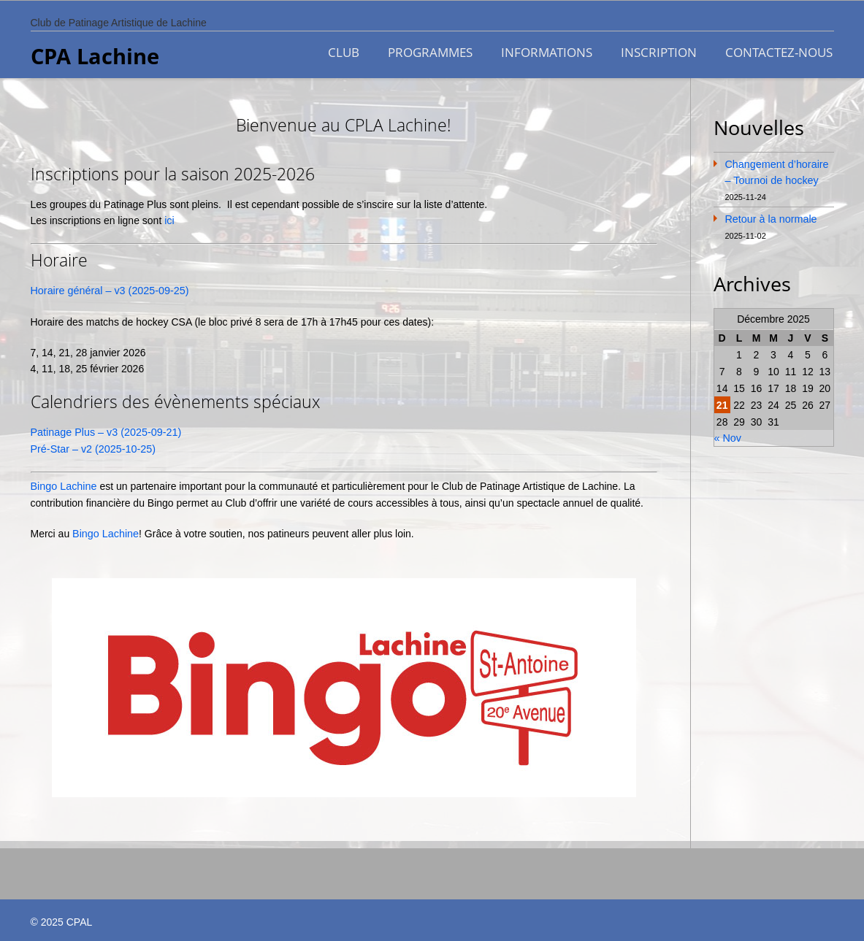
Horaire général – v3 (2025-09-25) (108, 289)
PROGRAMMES (429, 51)
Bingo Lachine (63, 483)
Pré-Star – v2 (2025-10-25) (92, 446)
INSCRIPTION (659, 51)
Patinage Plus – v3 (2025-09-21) (104, 430)
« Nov (727, 435)
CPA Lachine (95, 56)
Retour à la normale (770, 217)
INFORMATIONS (546, 51)
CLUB (342, 51)
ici (169, 219)
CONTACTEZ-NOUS (780, 51)
